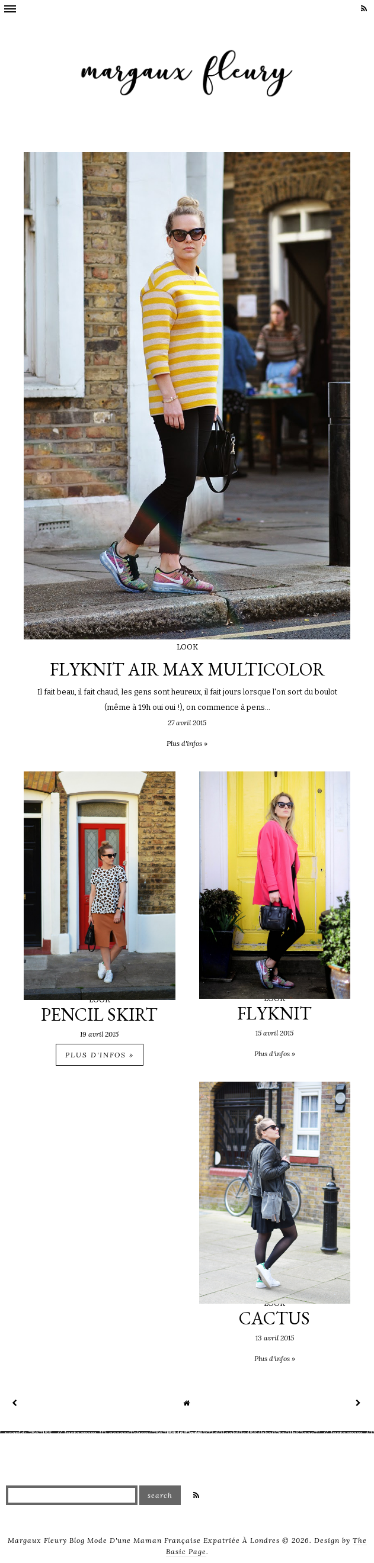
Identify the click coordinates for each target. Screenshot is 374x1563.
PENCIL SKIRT (99, 1014)
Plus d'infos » (99, 1054)
